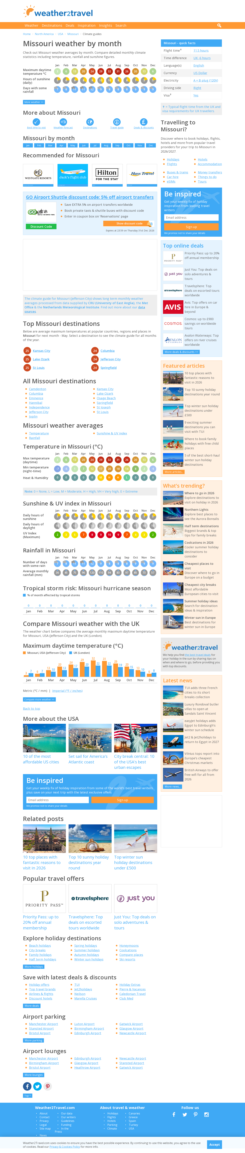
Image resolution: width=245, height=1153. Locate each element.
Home (27, 34)
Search (121, 25)
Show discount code (129, 228)
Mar (50, 145)
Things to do (207, 177)
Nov (139, 145)
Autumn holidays (86, 959)
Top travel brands (42, 994)
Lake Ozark (41, 364)
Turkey (133, 1129)
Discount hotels (40, 1003)
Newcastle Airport (132, 1038)
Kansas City (41, 355)
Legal (43, 1129)
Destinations (52, 25)
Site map (45, 1133)
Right (197, 88)
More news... (173, 786)
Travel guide (117, 127)
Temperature (39, 438)
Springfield (109, 372)
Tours (202, 181)
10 (53, 674)
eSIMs (171, 181)
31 (104, 663)
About (43, 1118)
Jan (28, 145)
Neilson (79, 998)
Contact (45, 1122)
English (198, 65)
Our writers (68, 1122)
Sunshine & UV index (112, 438)
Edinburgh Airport (87, 1038)
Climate (112, 1133)
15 (131, 671)
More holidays (34, 971)
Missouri (73, 34)
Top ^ (27, 1100)
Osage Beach (106, 403)
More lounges (34, 1079)
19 (120, 669)
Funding (66, 1129)
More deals (32, 1010)
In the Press (62, 1134)
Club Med (126, 1003)
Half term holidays (42, 964)
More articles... (174, 472)
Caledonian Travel (132, 998)
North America (44, 34)
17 (75, 670)
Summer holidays (87, 955)
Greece (133, 1122)
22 (98, 668)
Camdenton (37, 393)
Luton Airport (84, 1028)
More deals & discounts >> (181, 352)
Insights (105, 25)
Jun (84, 145)
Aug (106, 145)
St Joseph (104, 412)
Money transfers (210, 172)
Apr (61, 145)
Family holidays (40, 959)
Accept (214, 1144)
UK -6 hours (202, 58)
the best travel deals (198, 655)
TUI (77, 989)
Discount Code (41, 231)
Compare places (131, 959)
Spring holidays (85, 950)
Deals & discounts (144, 127)
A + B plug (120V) (205, 80)
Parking (112, 1129)
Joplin (33, 421)
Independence (39, 412)
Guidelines (67, 1125)
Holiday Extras (129, 989)
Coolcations (128, 955)
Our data (66, 1118)
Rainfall (34, 442)
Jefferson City (111, 364)
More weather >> (33, 102)
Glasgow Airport (131, 1033)
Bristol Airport (40, 1038)
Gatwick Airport (131, 1028)
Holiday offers (39, 989)
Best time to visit (36, 127)
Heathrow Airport (87, 1072)
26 (115, 666)
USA (60, 34)
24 (70, 667)
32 (93, 663)
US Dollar (200, 73)
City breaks (37, 955)
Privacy (44, 1125)
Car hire (172, 177)
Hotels (202, 159)
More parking (33, 1045)
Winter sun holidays (88, 964)
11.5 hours (201, 50)
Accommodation (210, 164)
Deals (70, 25)
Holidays (173, 159)
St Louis (39, 372)
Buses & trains (177, 172)
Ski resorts (127, 964)
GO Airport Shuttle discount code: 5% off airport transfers (90, 202)
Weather (31, 25)
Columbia (108, 355)
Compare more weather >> (39, 704)
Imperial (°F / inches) (67, 695)
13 (48, 672)
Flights (172, 164)
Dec (151, 145)
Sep (117, 145)
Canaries (134, 1118)
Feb (39, 145)
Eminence (36, 403)
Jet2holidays (83, 994)
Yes (195, 95)
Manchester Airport (43, 1028)
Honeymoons (129, 950)
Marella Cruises (85, 1003)
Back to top (31, 713)
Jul (95, 145)
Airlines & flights (41, 998)
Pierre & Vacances (132, 994)
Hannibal (35, 407)
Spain (132, 1125)
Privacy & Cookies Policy (65, 1147)
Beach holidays (40, 950)
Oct (128, 145)
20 (59, 669)
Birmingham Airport (89, 1033)
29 (82, 664)
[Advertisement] (160, 11)
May (72, 145)
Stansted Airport (41, 1033)
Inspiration (87, 25)
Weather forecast (63, 127)
